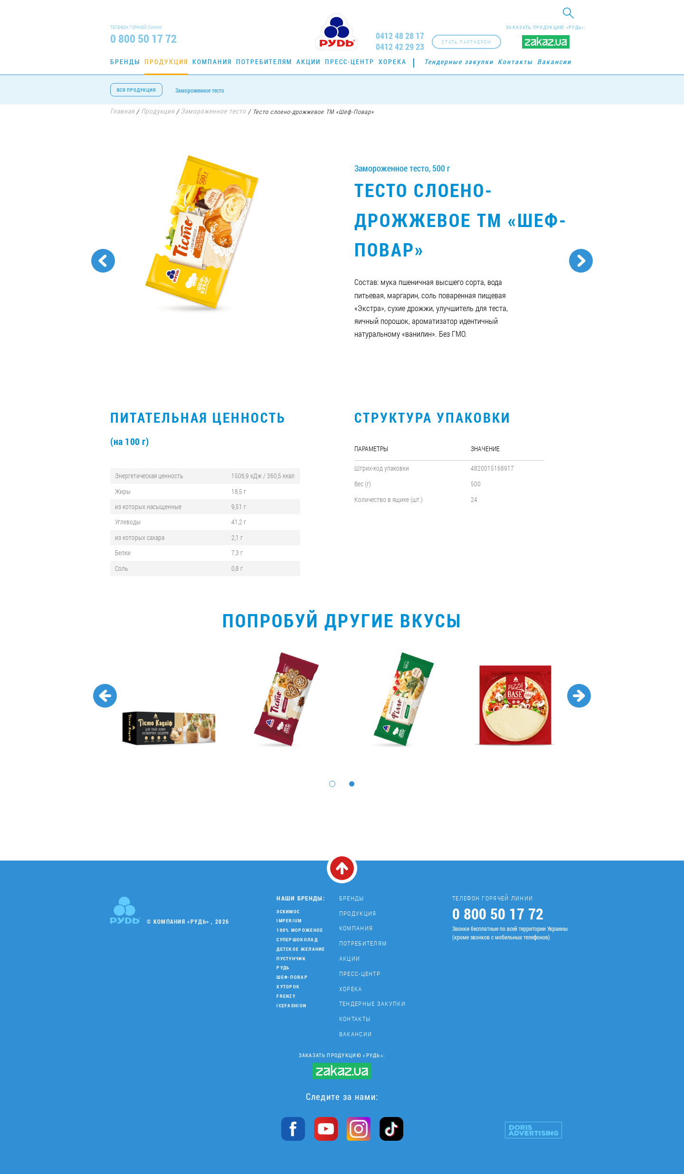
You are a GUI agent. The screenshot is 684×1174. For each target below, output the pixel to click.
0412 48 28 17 (400, 35)
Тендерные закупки (459, 61)
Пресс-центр (349, 61)
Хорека (393, 61)
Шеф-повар (292, 977)
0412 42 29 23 (400, 46)
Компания (212, 61)
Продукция (166, 61)
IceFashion (291, 1006)
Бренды (125, 61)
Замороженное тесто (199, 90)
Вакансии (554, 61)
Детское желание (300, 949)
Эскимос (288, 912)
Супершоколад (297, 940)
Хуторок (288, 987)
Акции (308, 61)
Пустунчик (291, 959)
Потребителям (264, 61)
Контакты (515, 61)
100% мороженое (299, 930)
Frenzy (285, 996)
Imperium (289, 921)
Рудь (282, 968)
